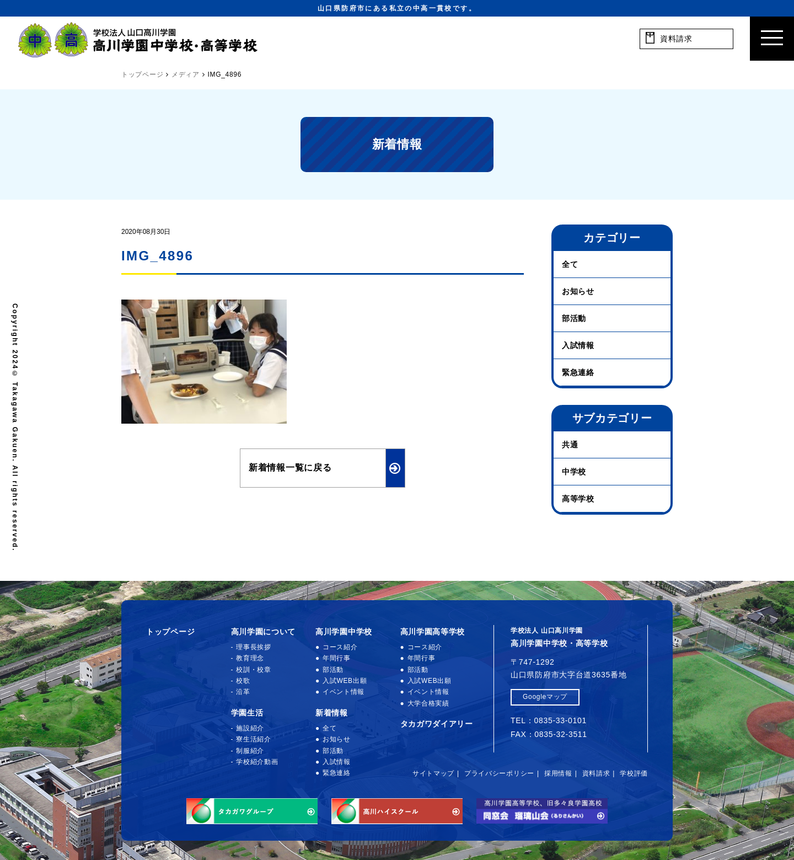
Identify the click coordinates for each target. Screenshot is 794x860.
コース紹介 (340, 647)
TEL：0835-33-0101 (549, 720)
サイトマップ (433, 773)
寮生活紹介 (253, 739)
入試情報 (578, 345)
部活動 (574, 318)
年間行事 (337, 658)
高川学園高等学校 (432, 631)
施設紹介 (250, 728)
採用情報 (558, 773)
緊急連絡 (578, 372)
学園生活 (247, 712)
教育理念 (250, 658)
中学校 (574, 471)
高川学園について (263, 631)
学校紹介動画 (257, 762)
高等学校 (578, 498)
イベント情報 (343, 692)
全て (570, 264)
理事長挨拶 (253, 647)
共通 (570, 444)
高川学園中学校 (343, 631)
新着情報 (331, 712)
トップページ (170, 631)
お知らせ (578, 291)
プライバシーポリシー (499, 773)
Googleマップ (545, 697)
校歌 (243, 681)
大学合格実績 (428, 703)
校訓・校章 (253, 670)
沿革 (243, 692)
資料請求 (596, 773)
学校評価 (634, 773)
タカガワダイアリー (436, 723)
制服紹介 (250, 751)
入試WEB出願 (345, 681)
